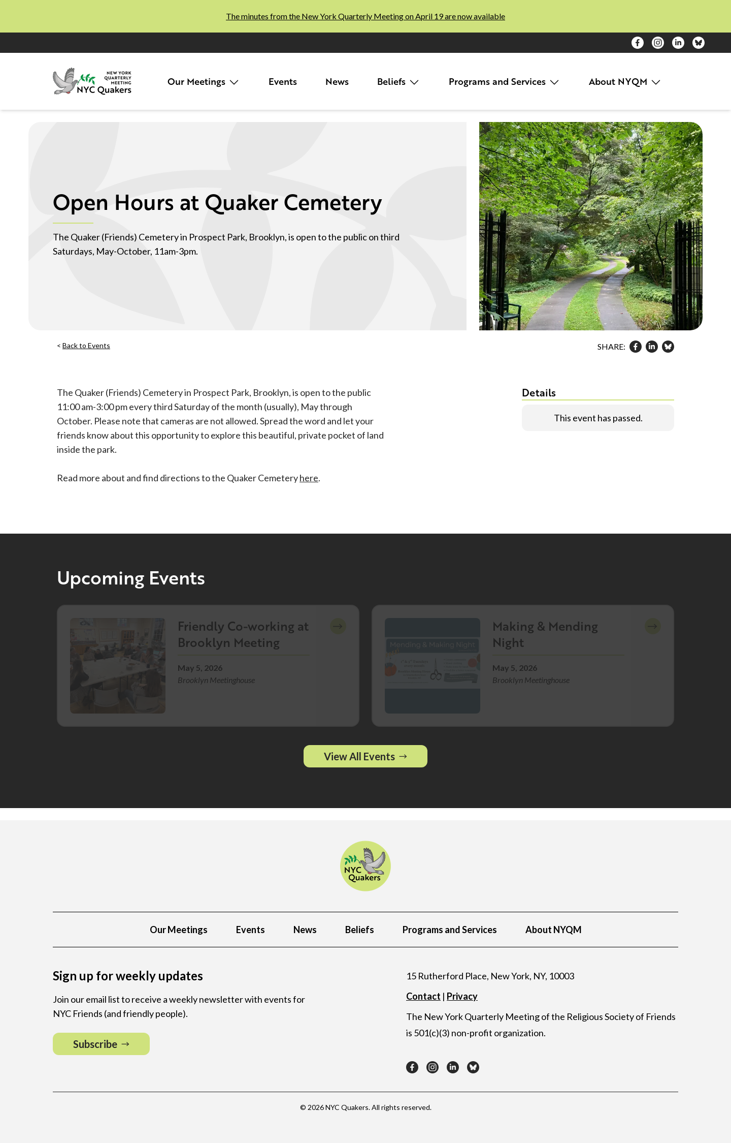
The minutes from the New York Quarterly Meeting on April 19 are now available (365, 16)
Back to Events (86, 345)
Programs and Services (504, 82)
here (309, 477)
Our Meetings (204, 82)
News (337, 81)
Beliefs (398, 82)
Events (283, 81)
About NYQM (625, 82)
